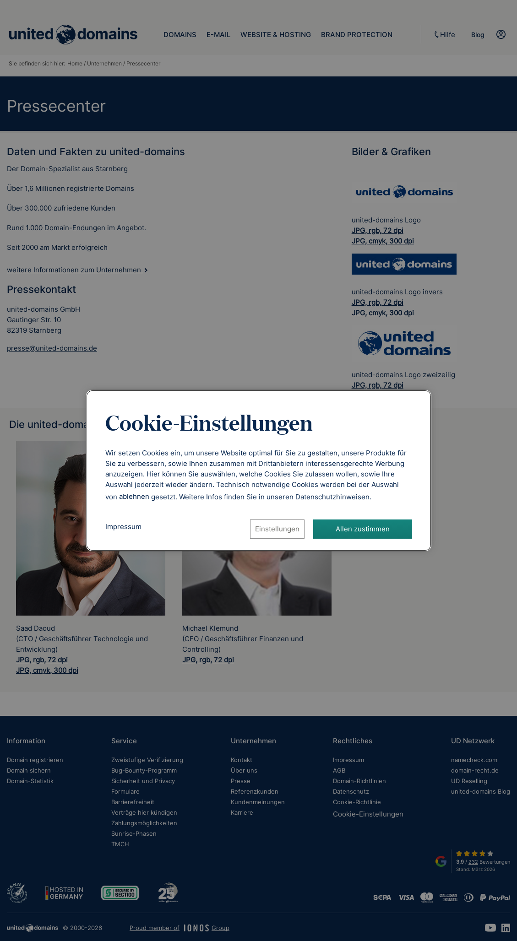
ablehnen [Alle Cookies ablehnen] (134, 496)
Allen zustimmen (363, 529)
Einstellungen (277, 529)
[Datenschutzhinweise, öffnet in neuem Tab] (332, 496)
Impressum (123, 526)
